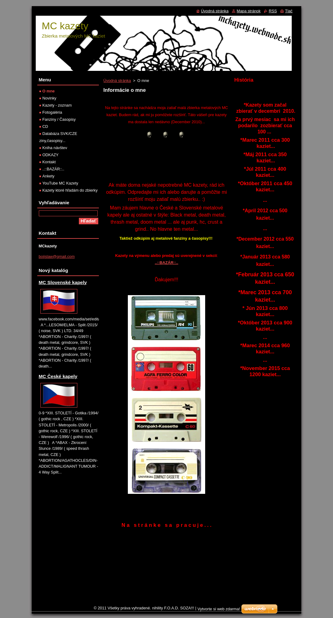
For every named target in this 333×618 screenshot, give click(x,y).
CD (45, 126)
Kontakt (49, 162)
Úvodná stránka (117, 80)
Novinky (50, 98)
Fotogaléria (52, 112)
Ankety (49, 176)
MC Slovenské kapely (63, 282)
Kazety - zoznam (57, 105)
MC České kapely (58, 376)
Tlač (288, 11)
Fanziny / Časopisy (59, 119)
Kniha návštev (55, 147)
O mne (49, 91)
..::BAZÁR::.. (166, 262)
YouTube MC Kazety (60, 183)
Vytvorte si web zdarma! (218, 609)
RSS (273, 11)
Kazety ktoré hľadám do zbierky (70, 190)
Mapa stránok (249, 11)
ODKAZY (51, 154)
